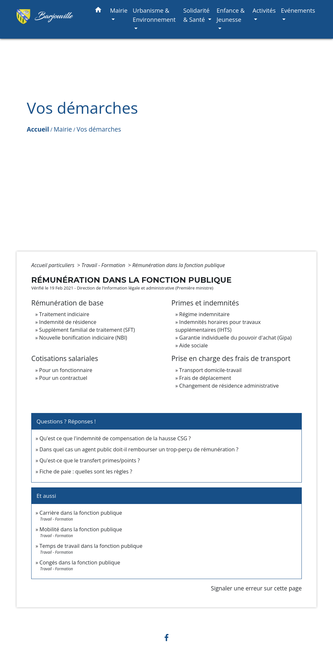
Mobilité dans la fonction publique (80, 529)
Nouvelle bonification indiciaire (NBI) (83, 337)
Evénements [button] (298, 10)
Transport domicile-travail (210, 370)
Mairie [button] (118, 10)
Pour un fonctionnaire (65, 370)
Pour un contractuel (63, 377)
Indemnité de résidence (67, 322)
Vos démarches (98, 129)
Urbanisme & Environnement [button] (154, 14)
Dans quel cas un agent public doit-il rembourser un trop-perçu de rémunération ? (138, 449)
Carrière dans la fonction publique (80, 512)
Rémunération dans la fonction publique (178, 265)
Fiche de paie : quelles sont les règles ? (85, 471)
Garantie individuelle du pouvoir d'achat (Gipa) (235, 337)
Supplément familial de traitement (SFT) (87, 329)
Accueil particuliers (53, 265)
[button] (98, 11)
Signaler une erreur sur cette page (256, 588)
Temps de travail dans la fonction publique (90, 545)
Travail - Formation (104, 265)
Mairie (63, 129)
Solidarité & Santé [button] (196, 14)
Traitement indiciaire (64, 314)
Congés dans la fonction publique (79, 562)
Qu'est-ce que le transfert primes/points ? (89, 460)
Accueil (38, 129)
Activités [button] (264, 10)
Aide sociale (193, 345)
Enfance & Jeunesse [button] (231, 14)
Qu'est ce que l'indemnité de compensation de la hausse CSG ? (115, 438)
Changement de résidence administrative (229, 385)
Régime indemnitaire (204, 314)
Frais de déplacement (205, 377)
